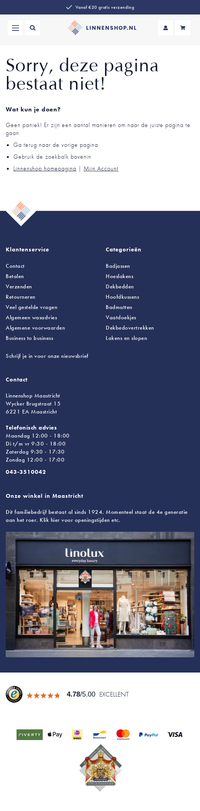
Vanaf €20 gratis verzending (105, 7)
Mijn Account (101, 168)
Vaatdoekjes (121, 317)
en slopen (126, 338)
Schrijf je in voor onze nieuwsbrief (47, 356)
